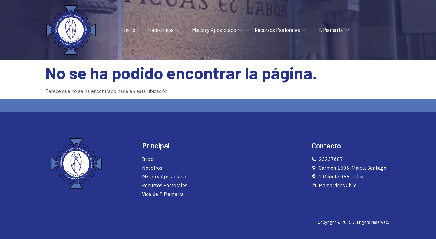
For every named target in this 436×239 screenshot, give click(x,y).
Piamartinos (163, 30)
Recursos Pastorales (280, 30)
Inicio (129, 30)
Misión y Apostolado (217, 30)
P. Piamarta (334, 30)
